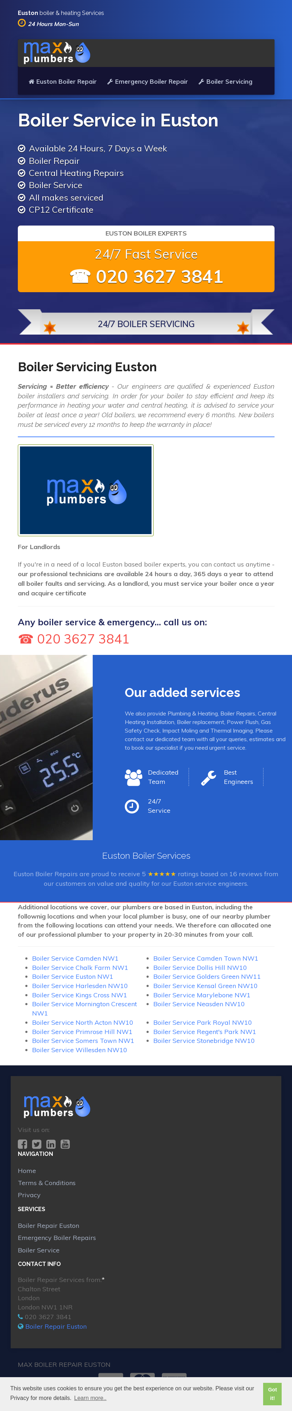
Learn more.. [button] (90, 1398)
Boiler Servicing (225, 81)
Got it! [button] (272, 1394)
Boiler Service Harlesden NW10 (80, 986)
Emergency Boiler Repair (147, 81)
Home (27, 1171)
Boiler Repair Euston (48, 1225)
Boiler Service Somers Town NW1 (83, 1041)
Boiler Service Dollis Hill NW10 (200, 967)
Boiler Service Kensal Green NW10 (205, 986)
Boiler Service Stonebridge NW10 (204, 1041)
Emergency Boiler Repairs (57, 1238)
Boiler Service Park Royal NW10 (202, 1022)
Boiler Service (39, 1250)
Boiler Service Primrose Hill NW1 (82, 1032)
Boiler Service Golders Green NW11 (207, 976)
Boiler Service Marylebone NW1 (202, 995)
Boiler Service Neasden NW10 (199, 1004)
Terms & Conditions (47, 1183)
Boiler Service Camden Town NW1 (205, 958)
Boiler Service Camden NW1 (75, 958)
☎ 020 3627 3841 (146, 276)
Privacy (29, 1195)
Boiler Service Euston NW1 (72, 976)
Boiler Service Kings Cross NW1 (79, 995)
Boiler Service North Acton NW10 (82, 1022)
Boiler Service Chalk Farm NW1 (80, 967)
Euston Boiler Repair (63, 81)
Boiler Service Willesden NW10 (79, 1050)
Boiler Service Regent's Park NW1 (204, 1032)
